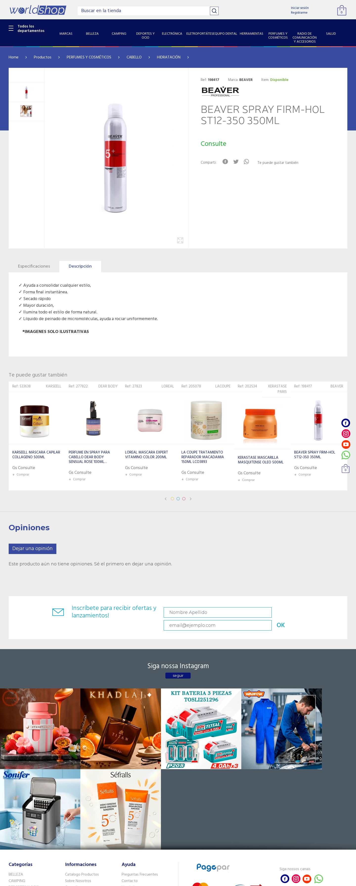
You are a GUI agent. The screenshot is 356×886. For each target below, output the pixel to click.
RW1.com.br (194, 880)
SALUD (14, 825)
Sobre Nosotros (78, 769)
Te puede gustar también (280, 163)
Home (14, 57)
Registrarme (299, 12)
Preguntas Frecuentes (140, 762)
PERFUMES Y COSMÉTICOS (89, 57)
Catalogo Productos (82, 762)
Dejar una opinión (32, 548)
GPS (12, 838)
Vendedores (132, 775)
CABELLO (134, 57)
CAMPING (17, 769)
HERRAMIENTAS (22, 801)
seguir (178, 664)
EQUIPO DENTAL (22, 794)
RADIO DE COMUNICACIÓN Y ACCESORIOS (32, 816)
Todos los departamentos (31, 29)
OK (312, 613)
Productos (42, 57)
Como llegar (75, 775)
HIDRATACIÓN (168, 57)
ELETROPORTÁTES (24, 788)
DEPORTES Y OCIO (24, 775)
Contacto (130, 769)
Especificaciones (34, 266)
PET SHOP (17, 845)
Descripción (80, 266)
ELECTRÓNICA (20, 781)
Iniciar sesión (300, 8)
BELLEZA (16, 762)
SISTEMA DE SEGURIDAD (29, 832)
